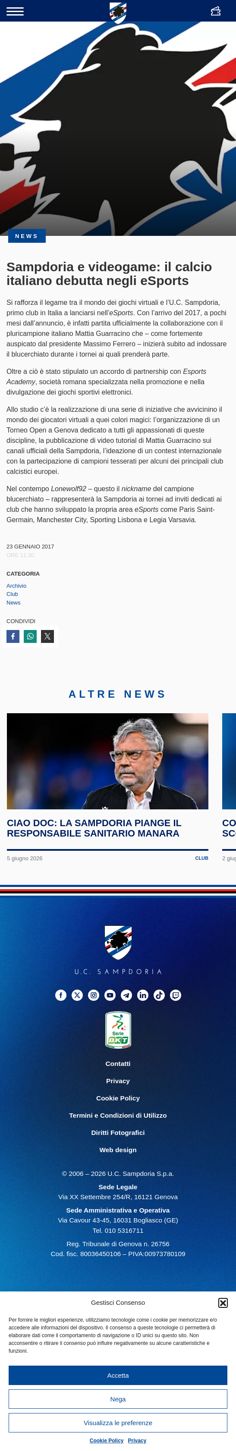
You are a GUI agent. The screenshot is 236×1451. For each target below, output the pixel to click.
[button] (223, 1302)
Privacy (137, 1441)
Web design (117, 1162)
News (13, 602)
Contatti (117, 1075)
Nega (118, 1399)
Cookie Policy (107, 1441)
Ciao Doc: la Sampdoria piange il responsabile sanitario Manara (95, 840)
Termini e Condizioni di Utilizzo (118, 1127)
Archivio (16, 586)
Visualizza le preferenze (118, 1422)
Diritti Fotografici (118, 1144)
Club (12, 594)
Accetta (118, 1375)
